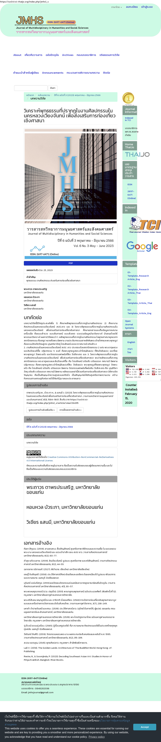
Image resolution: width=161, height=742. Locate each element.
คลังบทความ (44, 95)
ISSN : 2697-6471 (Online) (131, 191)
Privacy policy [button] (97, 736)
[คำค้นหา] (30, 88)
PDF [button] (71, 263)
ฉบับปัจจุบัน (52, 55)
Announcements (52, 73)
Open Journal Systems (129, 324)
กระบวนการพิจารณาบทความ (83, 73)
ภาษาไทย (129, 350)
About (17, 55)
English (131, 342)
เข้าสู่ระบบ (147, 7)
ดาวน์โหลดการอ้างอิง (70, 410)
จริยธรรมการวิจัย (109, 55)
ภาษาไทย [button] (116, 7)
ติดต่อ (106, 73)
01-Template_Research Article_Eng (138, 276)
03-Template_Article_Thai (139, 301)
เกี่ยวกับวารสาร (33, 55)
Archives (67, 55)
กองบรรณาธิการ (86, 55)
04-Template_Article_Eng (139, 311)
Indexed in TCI (129, 119)
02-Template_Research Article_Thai (138, 289)
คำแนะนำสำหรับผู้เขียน (26, 73)
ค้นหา (52, 88)
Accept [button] (145, 727)
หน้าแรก (30, 95)
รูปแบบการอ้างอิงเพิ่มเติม (42, 410)
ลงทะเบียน (132, 7)
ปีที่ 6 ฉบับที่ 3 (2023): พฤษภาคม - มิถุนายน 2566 (77, 95)
